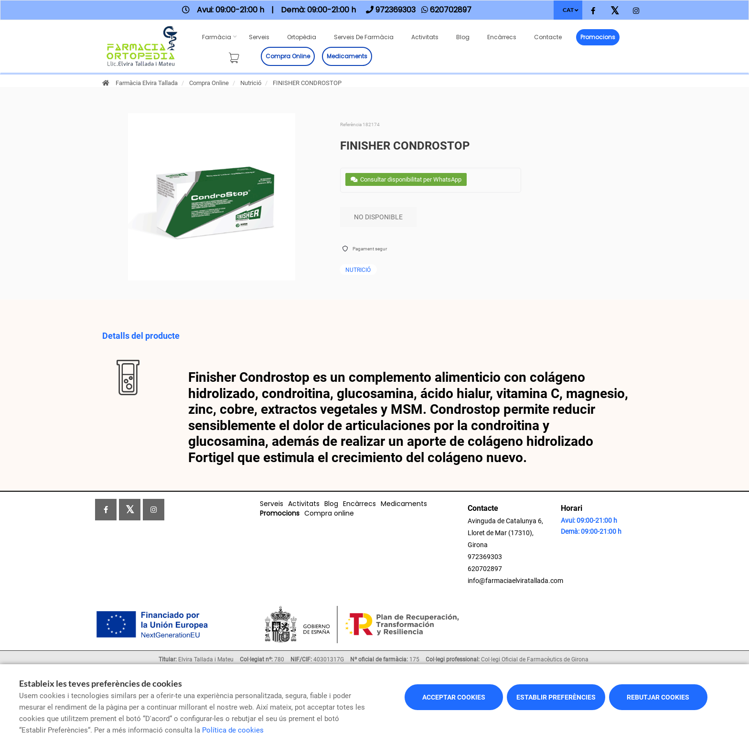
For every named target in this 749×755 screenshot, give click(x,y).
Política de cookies (233, 730)
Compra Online (209, 82)
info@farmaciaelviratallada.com (515, 580)
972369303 (485, 557)
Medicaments (347, 56)
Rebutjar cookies (658, 697)
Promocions (597, 37)
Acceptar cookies (453, 697)
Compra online (288, 56)
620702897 (485, 568)
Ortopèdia (301, 37)
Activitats (425, 37)
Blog (463, 37)
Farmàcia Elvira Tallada (147, 82)
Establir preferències (556, 697)
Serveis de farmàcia (364, 37)
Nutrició (250, 82)
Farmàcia (216, 37)
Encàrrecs (501, 37)
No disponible (378, 217)
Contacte (548, 37)
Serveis (259, 37)
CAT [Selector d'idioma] (568, 9)
